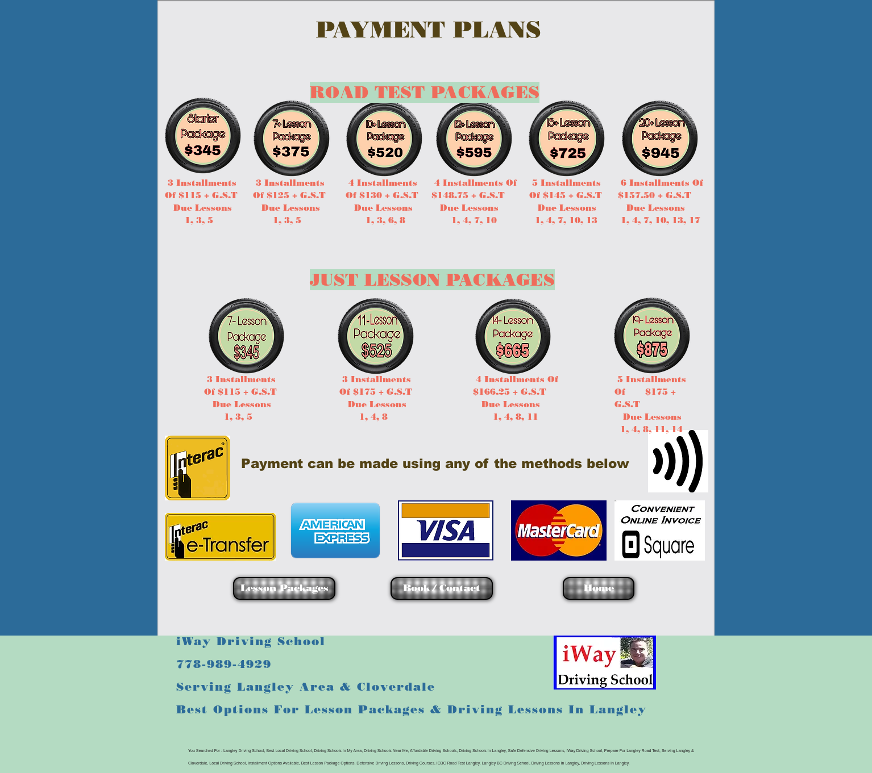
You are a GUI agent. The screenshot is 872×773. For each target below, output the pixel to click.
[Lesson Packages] (284, 588)
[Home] (598, 588)
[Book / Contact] (442, 588)
